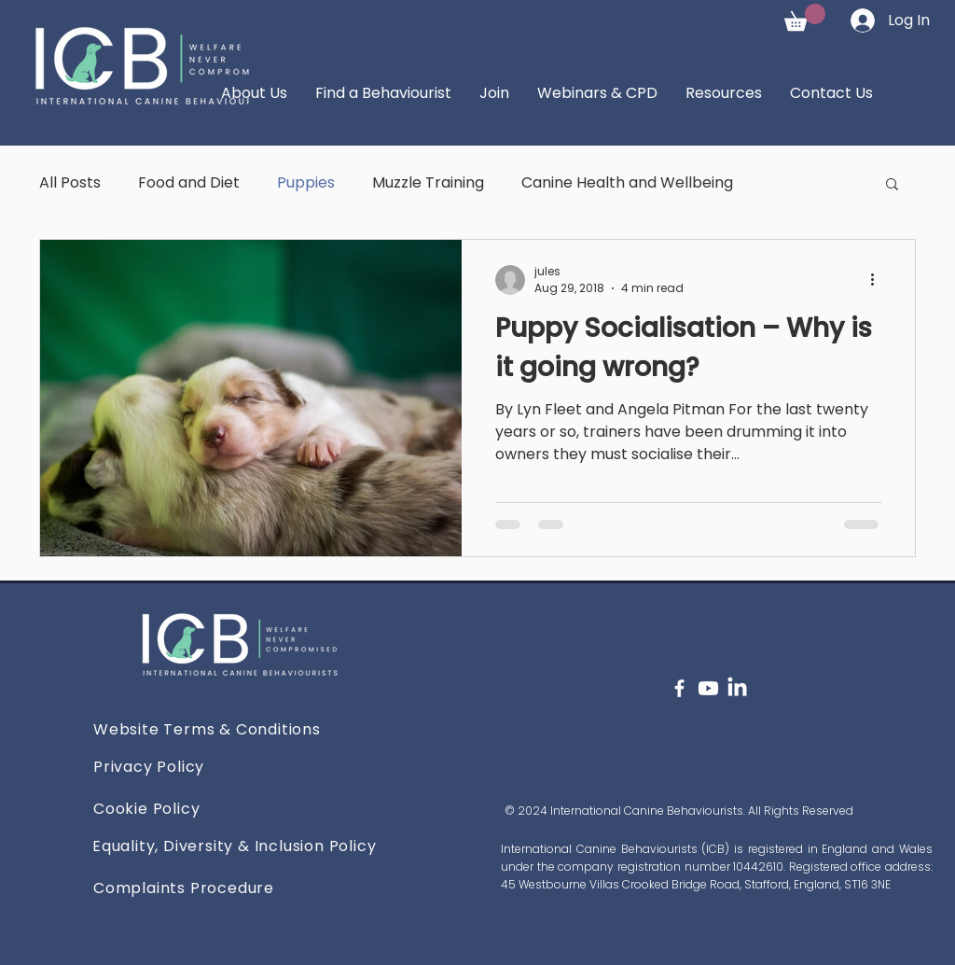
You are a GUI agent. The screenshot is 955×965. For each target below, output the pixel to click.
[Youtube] (708, 688)
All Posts (70, 182)
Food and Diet (189, 182)
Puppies (306, 182)
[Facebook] (679, 688)
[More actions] (878, 280)
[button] (804, 17)
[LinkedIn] (737, 688)
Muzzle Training (428, 182)
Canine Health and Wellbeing (627, 182)
